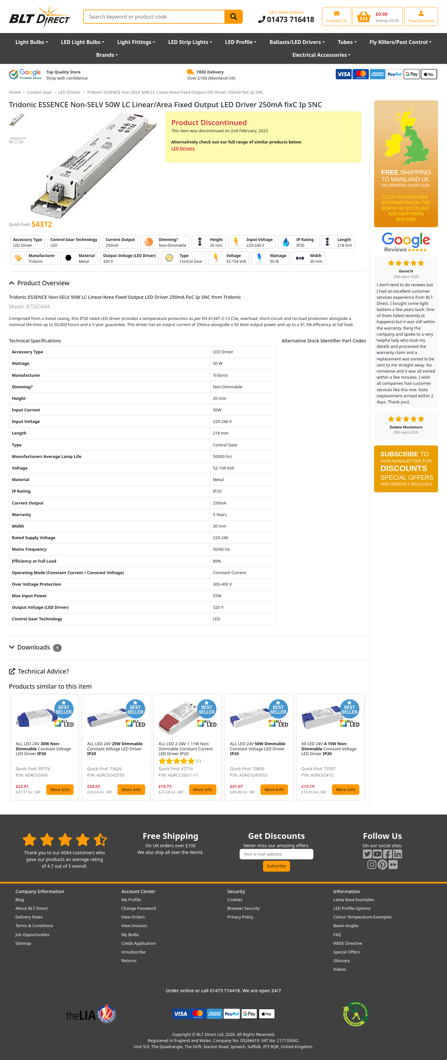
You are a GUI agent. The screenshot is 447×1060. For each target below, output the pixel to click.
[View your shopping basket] (378, 16)
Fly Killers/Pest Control (399, 42)
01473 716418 (286, 19)
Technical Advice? (39, 671)
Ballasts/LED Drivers (295, 42)
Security (236, 891)
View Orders (133, 917)
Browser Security (243, 908)
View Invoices (134, 925)
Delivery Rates (29, 917)
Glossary (341, 960)
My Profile (131, 899)
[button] (361, 747)
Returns (128, 960)
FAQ (337, 934)
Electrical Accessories (319, 54)
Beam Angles (346, 925)
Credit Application (138, 943)
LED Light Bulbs (81, 42)
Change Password (138, 908)
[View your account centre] (421, 16)
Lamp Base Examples (353, 899)
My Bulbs (130, 934)
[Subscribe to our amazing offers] (276, 854)
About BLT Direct (31, 908)
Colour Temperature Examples (362, 917)
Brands (105, 54)
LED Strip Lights (188, 42)
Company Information (39, 891)
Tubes (345, 42)
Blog (19, 899)
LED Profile (239, 42)
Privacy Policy (240, 917)
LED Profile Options (352, 908)
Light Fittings (134, 42)
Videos (339, 969)
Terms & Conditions (34, 925)
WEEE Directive (347, 943)
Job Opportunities (32, 934)
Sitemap (23, 943)
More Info (59, 789)
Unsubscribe (133, 952)
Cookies (234, 899)
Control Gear (39, 92)
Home (15, 92)
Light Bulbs (29, 42)
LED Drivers (69, 92)
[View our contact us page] (336, 16)
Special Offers (346, 952)
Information (346, 891)
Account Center (138, 891)
